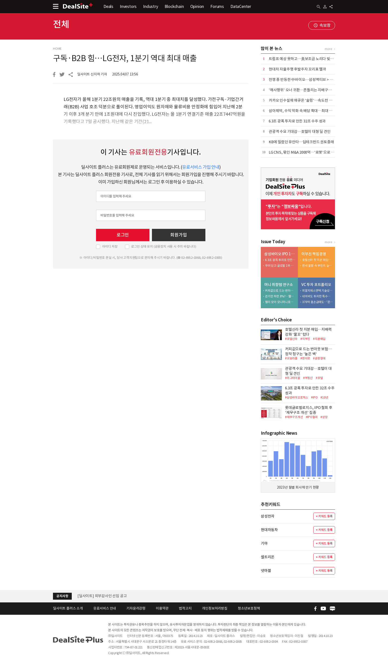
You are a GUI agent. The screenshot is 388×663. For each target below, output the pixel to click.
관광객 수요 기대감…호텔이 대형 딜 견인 (300, 131)
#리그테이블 (292, 378)
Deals (108, 6)
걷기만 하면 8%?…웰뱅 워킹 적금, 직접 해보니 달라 (280, 296)
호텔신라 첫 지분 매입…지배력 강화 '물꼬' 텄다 (317, 259)
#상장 (323, 417)
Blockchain (174, 6)
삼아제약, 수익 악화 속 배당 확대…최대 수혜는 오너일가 (311, 110)
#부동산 (308, 378)
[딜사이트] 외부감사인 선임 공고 (102, 595)
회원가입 (178, 235)
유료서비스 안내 (104, 608)
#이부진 (305, 339)
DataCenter (240, 6)
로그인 (123, 235)
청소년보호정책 (249, 608)
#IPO (314, 397)
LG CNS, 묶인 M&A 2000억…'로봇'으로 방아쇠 (305, 152)
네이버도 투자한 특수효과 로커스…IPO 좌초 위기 (317, 296)
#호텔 (319, 378)
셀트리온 (267, 557)
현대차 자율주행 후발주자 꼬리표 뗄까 (297, 69)
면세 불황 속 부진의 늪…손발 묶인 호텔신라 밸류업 (317, 265)
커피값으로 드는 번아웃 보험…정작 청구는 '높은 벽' (280, 290)
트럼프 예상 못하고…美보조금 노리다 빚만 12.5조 (306, 58)
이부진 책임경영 (313, 254)
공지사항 (62, 596)
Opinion (197, 6)
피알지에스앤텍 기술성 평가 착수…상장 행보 (317, 290)
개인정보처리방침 (214, 608)
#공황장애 (319, 358)
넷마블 (266, 570)
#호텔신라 (291, 339)
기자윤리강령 (136, 608)
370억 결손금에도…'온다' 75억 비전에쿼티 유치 (317, 302)
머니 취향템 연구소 (278, 284)
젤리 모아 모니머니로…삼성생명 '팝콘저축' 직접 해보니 (280, 302)
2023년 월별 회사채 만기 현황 (298, 487)
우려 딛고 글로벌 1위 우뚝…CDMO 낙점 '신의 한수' (280, 265)
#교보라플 (291, 358)
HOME (57, 49)
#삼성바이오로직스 (296, 397)
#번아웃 (305, 358)
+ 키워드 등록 (324, 516)
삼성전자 (267, 516)
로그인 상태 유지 (163, 247)
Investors (128, 6)
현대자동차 (269, 529)
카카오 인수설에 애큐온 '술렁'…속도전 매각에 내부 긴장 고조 (315, 100)
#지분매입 (319, 339)
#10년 (324, 397)
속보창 (324, 25)
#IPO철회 (312, 417)
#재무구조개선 (294, 417)
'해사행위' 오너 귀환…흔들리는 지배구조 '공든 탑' (307, 90)
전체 (61, 24)
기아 (264, 543)
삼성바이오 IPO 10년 (280, 254)
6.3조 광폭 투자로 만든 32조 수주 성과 (297, 121)
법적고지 (185, 608)
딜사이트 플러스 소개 (68, 608)
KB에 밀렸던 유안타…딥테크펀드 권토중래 (301, 142)
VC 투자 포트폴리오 (316, 284)
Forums (217, 6)
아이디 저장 (110, 247)
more (328, 49)
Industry (150, 6)
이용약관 (162, 608)
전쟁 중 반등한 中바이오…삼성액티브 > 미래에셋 (306, 79)
